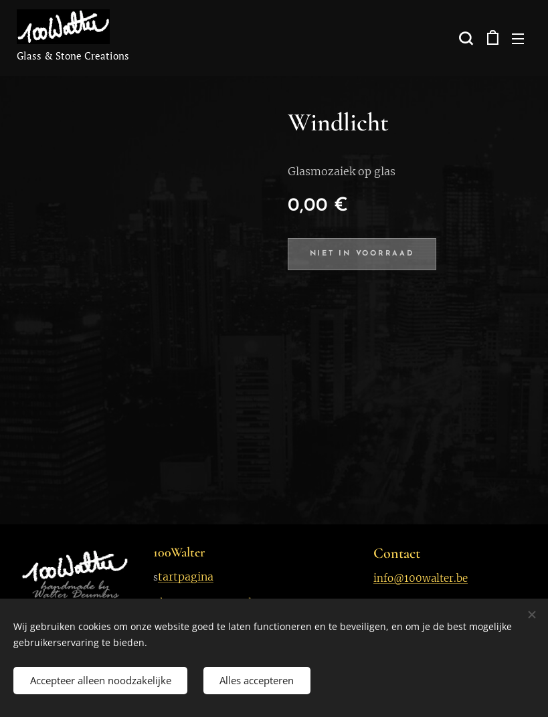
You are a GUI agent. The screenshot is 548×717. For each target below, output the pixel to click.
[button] (464, 38)
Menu (518, 38)
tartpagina (185, 576)
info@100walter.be (420, 578)
